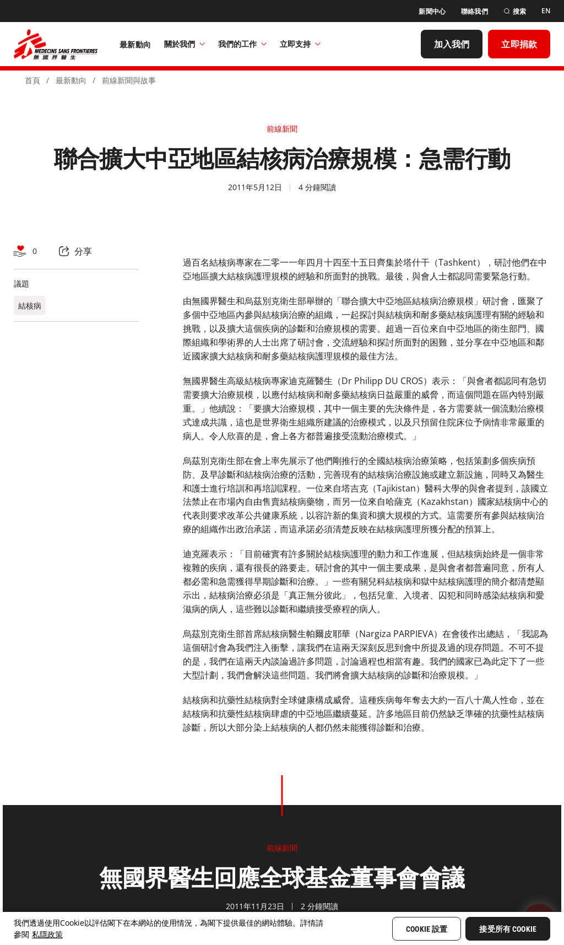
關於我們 (184, 44)
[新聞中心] (432, 11)
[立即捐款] (519, 44)
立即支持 (300, 44)
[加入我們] (452, 44)
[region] (282, 928)
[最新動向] (135, 44)
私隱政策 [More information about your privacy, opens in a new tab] (47, 934)
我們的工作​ (242, 44)
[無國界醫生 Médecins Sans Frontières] (55, 44)
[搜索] (514, 11)
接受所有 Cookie (507, 929)
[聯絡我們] (474, 11)
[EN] (545, 11)
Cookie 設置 (426, 929)
